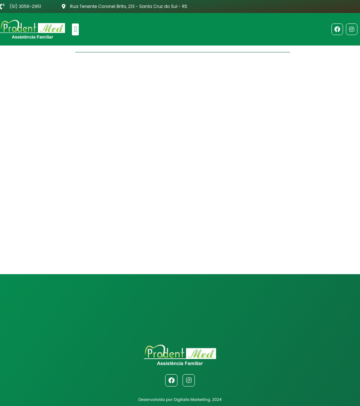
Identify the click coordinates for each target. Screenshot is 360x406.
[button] (75, 29)
